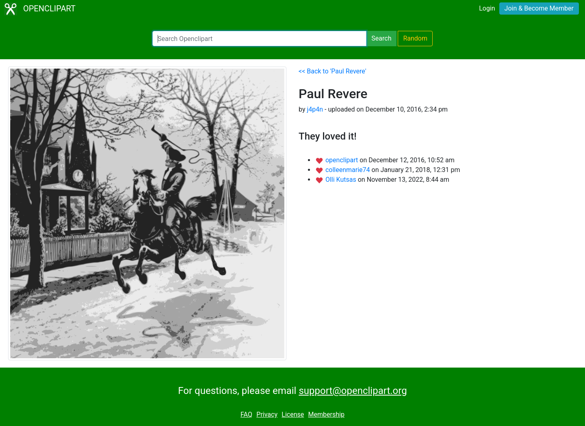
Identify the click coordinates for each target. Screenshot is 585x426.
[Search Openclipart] (259, 38)
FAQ (246, 414)
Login (487, 8)
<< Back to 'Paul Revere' (332, 71)
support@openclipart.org (353, 390)
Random (415, 38)
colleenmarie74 (348, 170)
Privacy (266, 414)
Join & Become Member (539, 8)
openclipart (342, 160)
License (293, 414)
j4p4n (315, 109)
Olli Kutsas (341, 179)
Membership (326, 414)
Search (381, 38)
